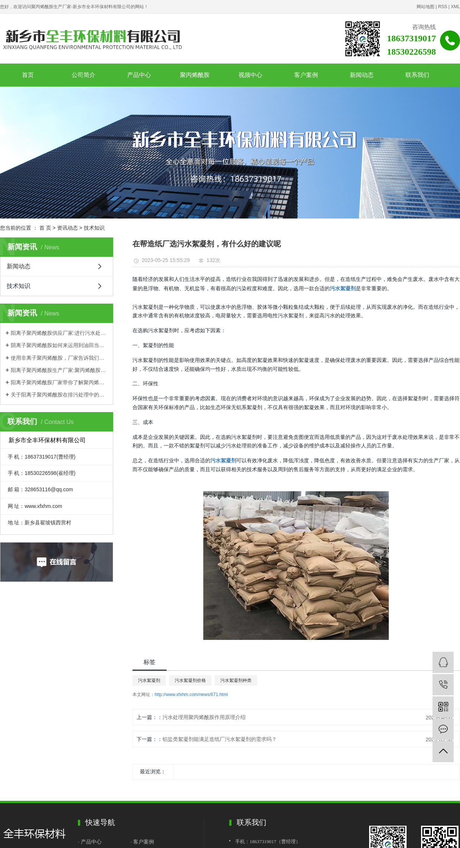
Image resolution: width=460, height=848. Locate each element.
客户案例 (306, 75)
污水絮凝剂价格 (190, 680)
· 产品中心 (90, 842)
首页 (28, 75)
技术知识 (94, 228)
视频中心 (250, 75)
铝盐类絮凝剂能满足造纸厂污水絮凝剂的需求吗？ (219, 739)
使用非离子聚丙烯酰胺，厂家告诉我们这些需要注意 (59, 358)
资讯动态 (67, 228)
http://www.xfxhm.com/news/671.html (191, 694)
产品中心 (139, 75)
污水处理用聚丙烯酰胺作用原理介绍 (204, 717)
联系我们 (417, 75)
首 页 (45, 228)
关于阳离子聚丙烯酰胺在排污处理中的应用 (59, 395)
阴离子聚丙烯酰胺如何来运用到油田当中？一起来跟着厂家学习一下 (59, 345)
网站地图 (425, 6)
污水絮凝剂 (149, 680)
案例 (149, 842)
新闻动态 (362, 75)
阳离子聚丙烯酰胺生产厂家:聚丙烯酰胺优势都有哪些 (59, 370)
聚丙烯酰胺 (195, 75)
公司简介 (83, 75)
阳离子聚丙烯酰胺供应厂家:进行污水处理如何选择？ (59, 333)
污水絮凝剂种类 (236, 680)
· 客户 (137, 842)
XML (455, 6)
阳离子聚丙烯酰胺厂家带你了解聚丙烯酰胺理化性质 (59, 382)
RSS (442, 6)
